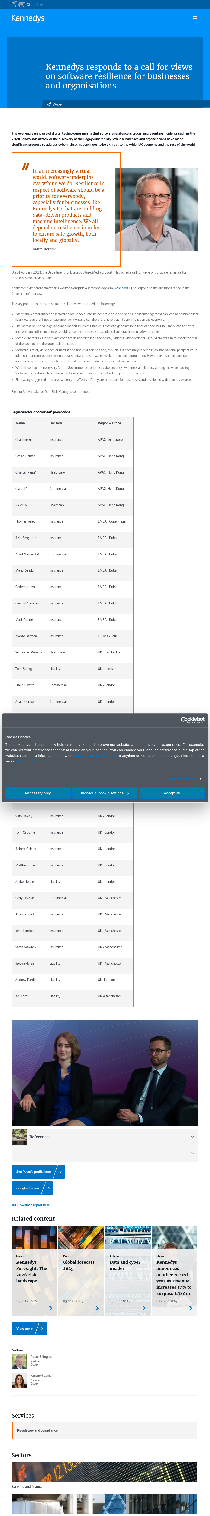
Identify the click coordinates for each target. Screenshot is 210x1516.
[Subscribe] (36, 1450)
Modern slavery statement (173, 1504)
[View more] (29, 1220)
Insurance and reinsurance (31, 1366)
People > (101, 1408)
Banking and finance (27, 1356)
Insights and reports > (104, 1418)
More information (181, 779)
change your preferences (95, 756)
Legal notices (113, 1504)
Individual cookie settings (105, 793)
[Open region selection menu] (27, 4)
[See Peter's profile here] (38, 1063)
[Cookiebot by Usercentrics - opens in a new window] (184, 720)
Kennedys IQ (123, 288)
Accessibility (164, 1508)
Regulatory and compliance (35, 1322)
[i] (113, 272)
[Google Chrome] (32, 1080)
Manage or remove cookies (39, 1474)
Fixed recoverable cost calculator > (140, 1423)
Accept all (172, 793)
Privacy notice (30, 761)
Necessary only (38, 793)
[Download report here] (31, 1096)
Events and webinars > (135, 1411)
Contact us (184, 1508)
